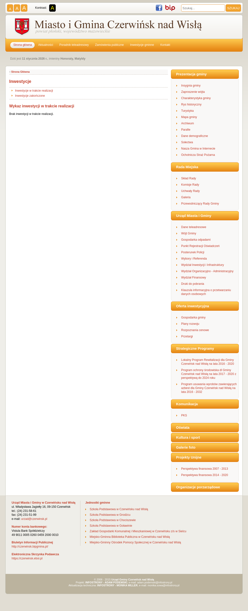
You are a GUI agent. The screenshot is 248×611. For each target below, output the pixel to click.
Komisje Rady (190, 184)
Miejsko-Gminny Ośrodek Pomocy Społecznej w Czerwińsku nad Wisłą (135, 542)
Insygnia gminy (191, 85)
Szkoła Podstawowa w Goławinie (111, 525)
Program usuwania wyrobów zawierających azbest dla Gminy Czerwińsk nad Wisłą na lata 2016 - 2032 (209, 388)
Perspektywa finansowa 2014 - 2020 (204, 475)
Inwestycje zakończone (30, 95)
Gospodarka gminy (193, 317)
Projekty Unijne (189, 457)
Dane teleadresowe (193, 227)
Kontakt (165, 45)
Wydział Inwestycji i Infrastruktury (202, 265)
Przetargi (187, 336)
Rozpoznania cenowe (195, 330)
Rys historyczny (191, 104)
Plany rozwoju (190, 323)
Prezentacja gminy (191, 74)
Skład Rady (188, 178)
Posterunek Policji (192, 252)
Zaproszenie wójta (193, 92)
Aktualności (45, 45)
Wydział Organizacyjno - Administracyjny (207, 271)
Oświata (182, 427)
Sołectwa (187, 142)
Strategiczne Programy (195, 348)
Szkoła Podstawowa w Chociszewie (113, 520)
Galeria (186, 197)
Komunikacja (187, 404)
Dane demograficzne (194, 136)
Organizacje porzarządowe (198, 487)
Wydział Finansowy (193, 277)
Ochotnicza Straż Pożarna (198, 155)
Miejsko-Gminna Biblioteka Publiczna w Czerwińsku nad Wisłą (130, 537)
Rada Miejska (187, 167)
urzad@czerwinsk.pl (34, 519)
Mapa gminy (189, 117)
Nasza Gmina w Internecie (198, 148)
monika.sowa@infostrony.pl (163, 585)
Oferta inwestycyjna (192, 306)
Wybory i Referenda (194, 258)
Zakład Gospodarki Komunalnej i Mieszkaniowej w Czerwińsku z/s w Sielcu (138, 531)
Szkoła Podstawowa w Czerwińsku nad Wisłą (119, 509)
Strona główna (22, 45)
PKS (184, 415)
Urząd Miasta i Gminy (193, 216)
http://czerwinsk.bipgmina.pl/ (30, 546)
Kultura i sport (188, 437)
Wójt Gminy (188, 233)
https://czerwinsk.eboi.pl (27, 558)
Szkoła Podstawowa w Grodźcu (110, 514)
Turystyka (187, 110)
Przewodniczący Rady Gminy (200, 203)
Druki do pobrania (192, 284)
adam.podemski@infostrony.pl (154, 582)
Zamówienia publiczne (109, 45)
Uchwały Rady (190, 191)
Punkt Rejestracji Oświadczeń (200, 246)
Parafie (185, 129)
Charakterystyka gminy (196, 98)
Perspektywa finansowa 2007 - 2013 (204, 468)
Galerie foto (185, 447)
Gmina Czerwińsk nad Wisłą (109, 27)
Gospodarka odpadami (195, 239)
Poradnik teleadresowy (74, 45)
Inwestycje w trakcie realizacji (34, 90)
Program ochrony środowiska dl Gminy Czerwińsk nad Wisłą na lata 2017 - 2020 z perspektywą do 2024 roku (208, 374)
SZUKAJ (233, 8)
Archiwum (187, 123)
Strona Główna (20, 71)
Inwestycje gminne (142, 45)
